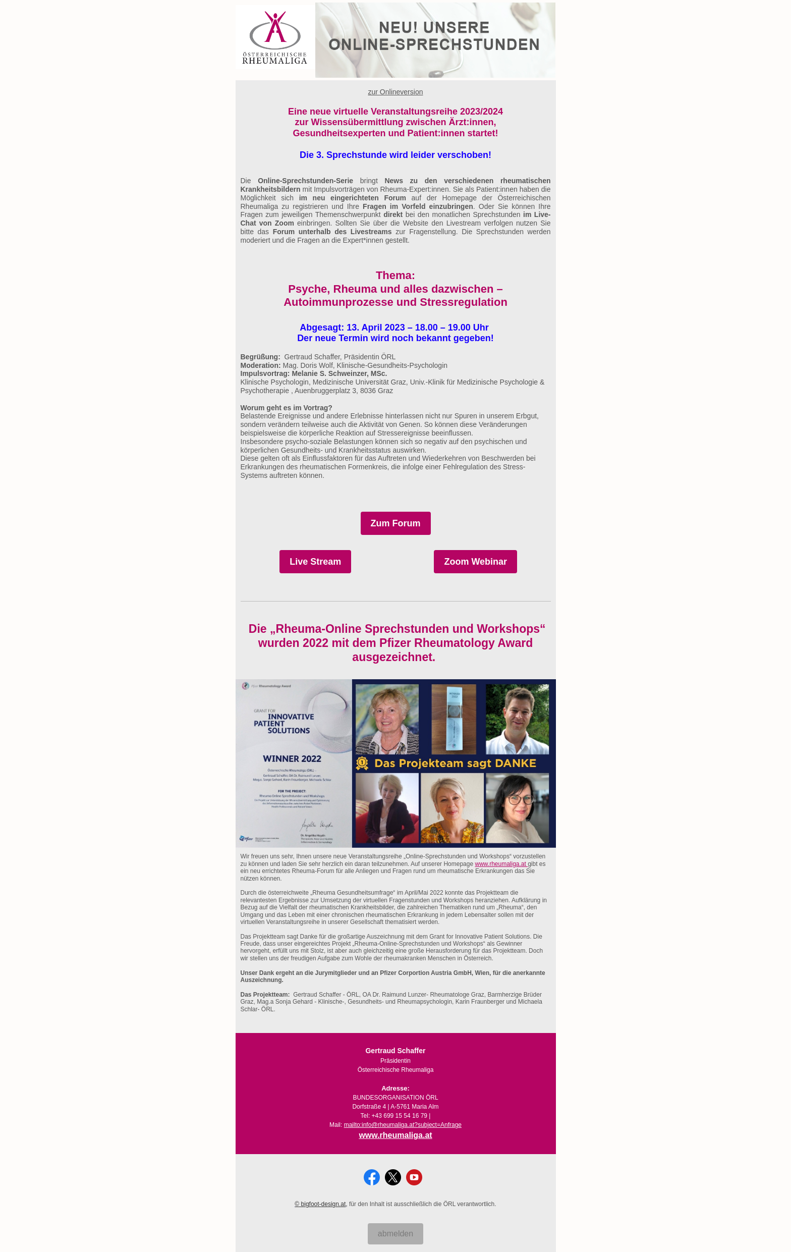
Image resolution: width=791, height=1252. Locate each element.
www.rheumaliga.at (501, 863)
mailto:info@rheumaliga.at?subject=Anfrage (403, 1124)
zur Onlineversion (395, 92)
